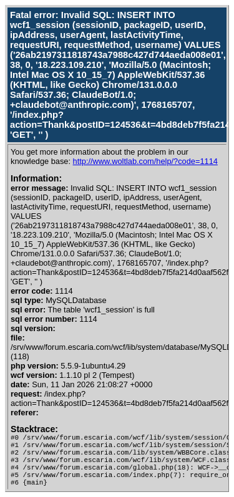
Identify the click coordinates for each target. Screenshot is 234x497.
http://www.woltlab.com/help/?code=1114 (145, 161)
